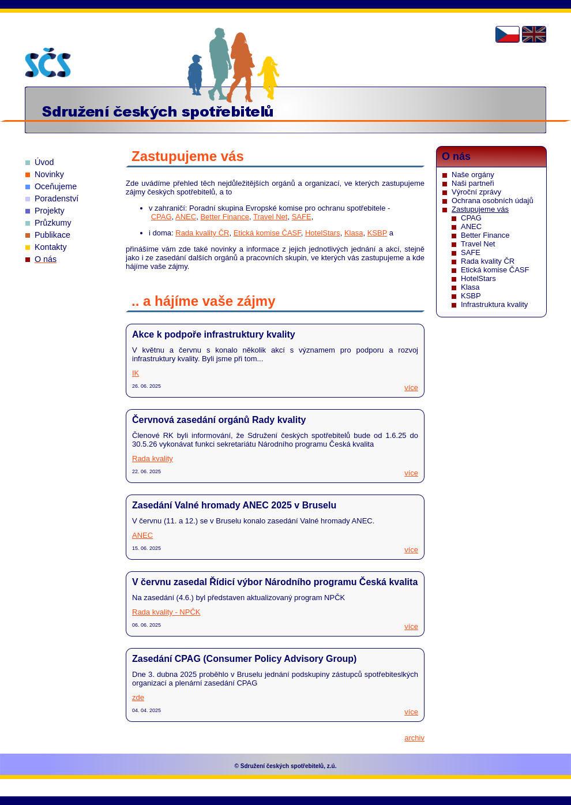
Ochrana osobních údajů (493, 200)
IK (135, 373)
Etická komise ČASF (267, 233)
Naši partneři (473, 183)
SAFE (301, 216)
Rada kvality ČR (202, 233)
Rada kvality (152, 458)
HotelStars (322, 233)
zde (138, 697)
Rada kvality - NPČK (166, 612)
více (411, 387)
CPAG (161, 216)
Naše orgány (473, 174)
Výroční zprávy (476, 192)
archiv (414, 737)
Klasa (353, 233)
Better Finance (224, 216)
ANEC (185, 216)
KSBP (377, 233)
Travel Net (270, 216)
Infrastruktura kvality (494, 304)
